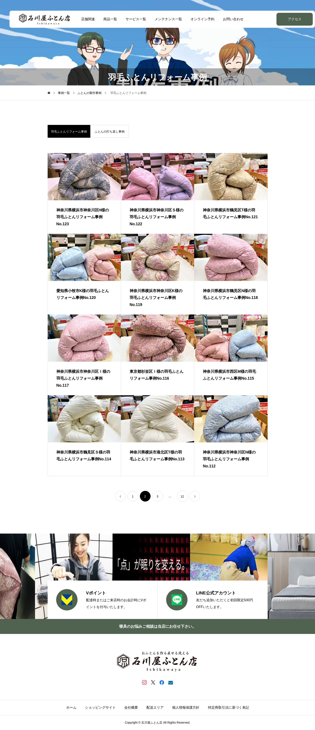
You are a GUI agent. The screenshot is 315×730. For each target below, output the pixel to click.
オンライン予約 (198, 19)
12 (182, 496)
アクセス (284, 19)
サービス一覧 (131, 19)
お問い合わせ (228, 19)
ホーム (71, 707)
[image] (84, 176)
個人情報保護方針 (185, 707)
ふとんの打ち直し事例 (110, 131)
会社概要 (131, 707)
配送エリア (155, 707)
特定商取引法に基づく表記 (228, 707)
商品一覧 (105, 19)
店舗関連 (83, 19)
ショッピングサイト (100, 707)
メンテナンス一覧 (163, 19)
